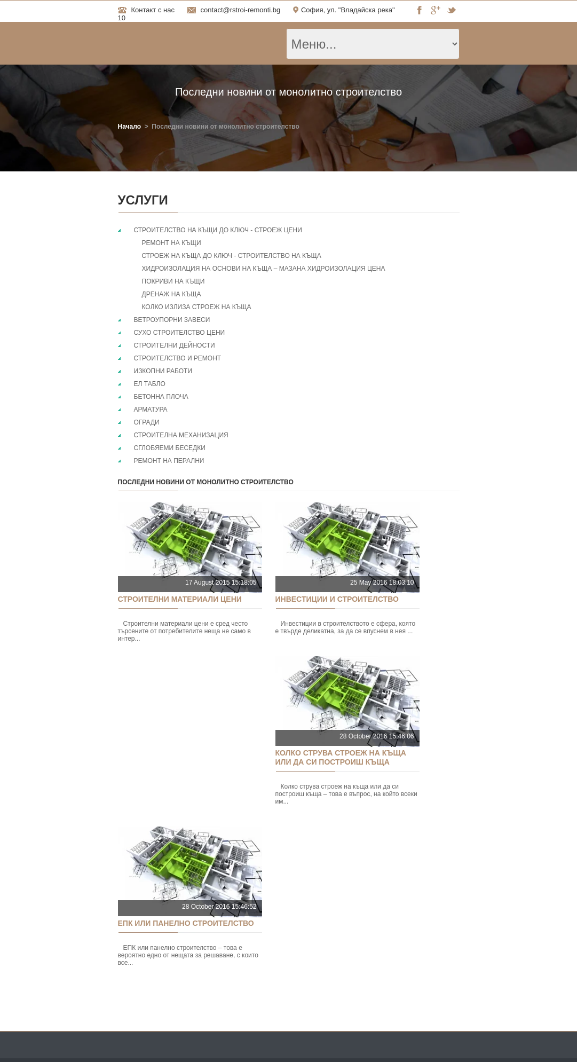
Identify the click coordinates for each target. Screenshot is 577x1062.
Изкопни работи (163, 371)
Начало (129, 126)
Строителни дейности (174, 345)
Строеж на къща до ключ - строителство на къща (231, 255)
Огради (147, 422)
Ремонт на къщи (171, 243)
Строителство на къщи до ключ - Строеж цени (218, 230)
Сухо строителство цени (179, 332)
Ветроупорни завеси (172, 320)
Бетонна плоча (161, 396)
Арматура (151, 409)
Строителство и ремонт (178, 358)
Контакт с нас (153, 10)
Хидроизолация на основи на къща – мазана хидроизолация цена (263, 268)
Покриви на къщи (173, 281)
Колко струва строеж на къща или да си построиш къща (340, 757)
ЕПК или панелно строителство (186, 923)
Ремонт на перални (169, 461)
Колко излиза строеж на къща (196, 307)
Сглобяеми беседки (169, 448)
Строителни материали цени (180, 599)
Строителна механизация (181, 435)
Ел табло (149, 384)
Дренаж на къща (171, 294)
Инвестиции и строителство (337, 599)
